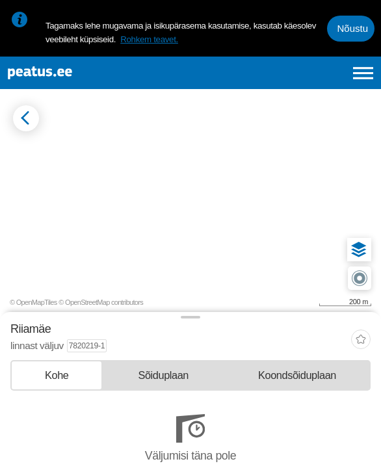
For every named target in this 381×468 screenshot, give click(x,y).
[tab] (56, 375)
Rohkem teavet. (149, 39)
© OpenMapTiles (33, 302)
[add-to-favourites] (361, 341)
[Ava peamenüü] (363, 73)
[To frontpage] (82, 72)
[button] (359, 249)
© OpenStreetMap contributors (101, 302)
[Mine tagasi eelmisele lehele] (26, 118)
